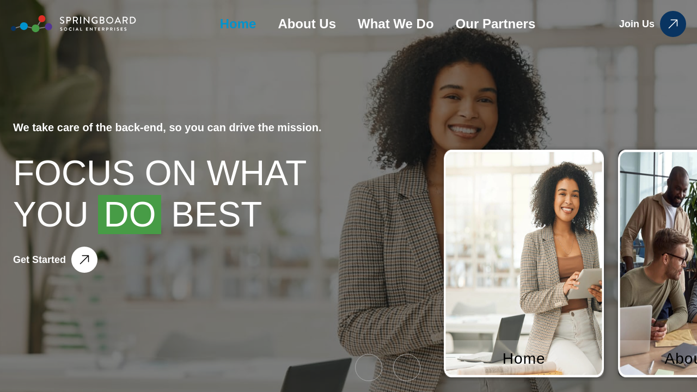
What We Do (396, 24)
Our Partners (496, 24)
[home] (73, 24)
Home (238, 24)
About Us (307, 24)
